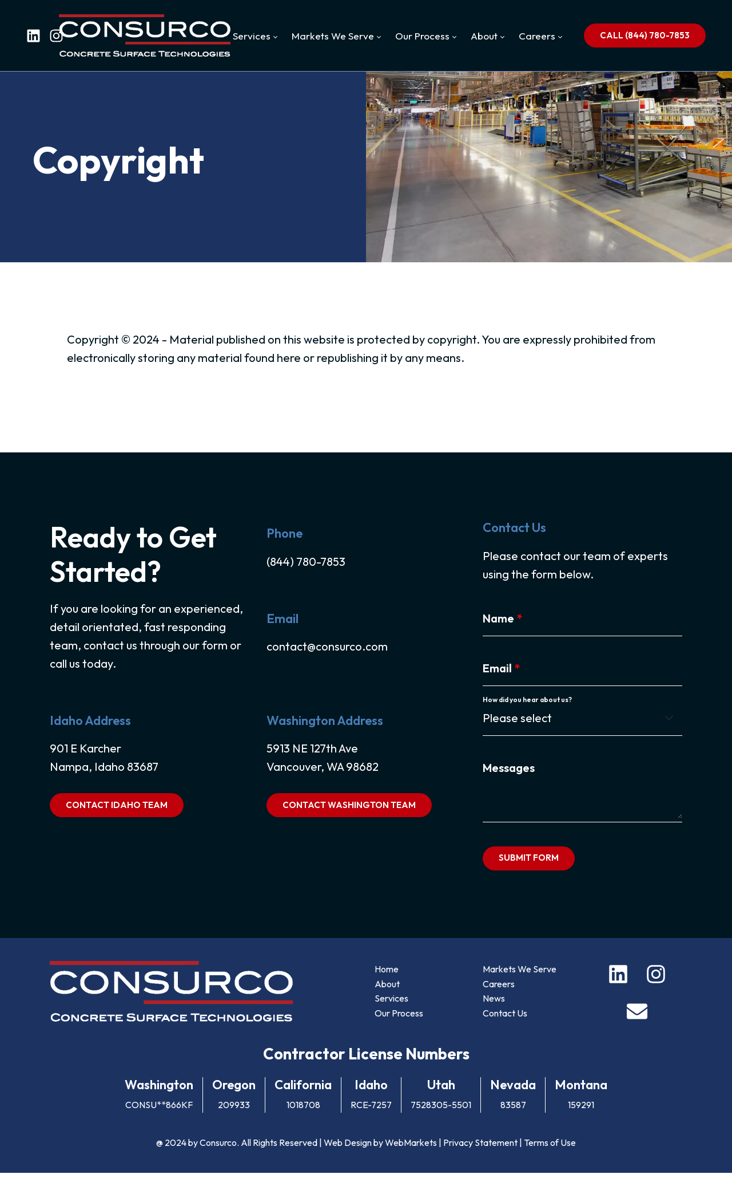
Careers (499, 1001)
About (387, 1001)
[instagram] (56, 36)
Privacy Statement (480, 1159)
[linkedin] (33, 36)
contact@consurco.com (326, 662)
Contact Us (505, 1030)
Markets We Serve (520, 986)
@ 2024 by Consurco (196, 1159)
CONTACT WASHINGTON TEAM (348, 820)
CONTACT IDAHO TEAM (115, 820)
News (494, 1015)
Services (391, 1015)
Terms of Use (550, 1159)
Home (387, 986)
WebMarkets (411, 1159)
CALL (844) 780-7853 (645, 35)
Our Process (399, 1030)
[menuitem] (254, 36)
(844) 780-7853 (305, 576)
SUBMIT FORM (529, 873)
